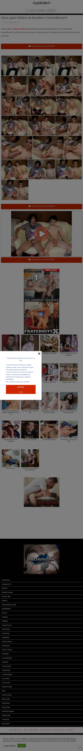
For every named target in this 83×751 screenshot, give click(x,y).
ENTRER (20, 387)
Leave (21, 392)
